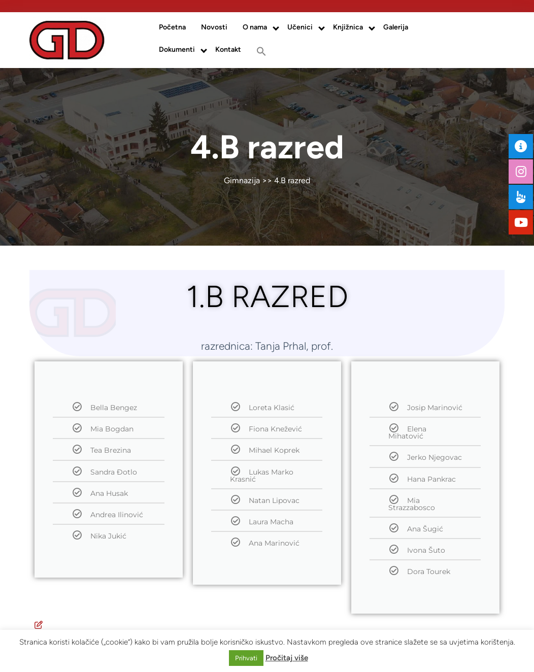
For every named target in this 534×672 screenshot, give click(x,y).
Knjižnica (348, 27)
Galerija (395, 27)
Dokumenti (177, 49)
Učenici (300, 27)
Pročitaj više (286, 657)
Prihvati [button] (246, 658)
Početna (172, 27)
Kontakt (228, 49)
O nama (255, 27)
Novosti (214, 27)
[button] (261, 51)
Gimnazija (242, 180)
